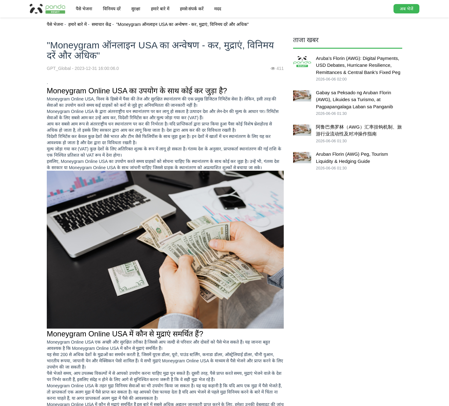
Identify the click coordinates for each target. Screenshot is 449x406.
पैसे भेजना (84, 8)
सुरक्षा (135, 8)
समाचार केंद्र (101, 24)
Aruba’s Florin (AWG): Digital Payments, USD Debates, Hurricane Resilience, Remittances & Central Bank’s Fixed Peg (358, 65)
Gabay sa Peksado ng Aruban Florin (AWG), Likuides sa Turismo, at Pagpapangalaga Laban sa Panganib (354, 99)
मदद (217, 8)
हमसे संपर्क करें (192, 8)
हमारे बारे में (160, 8)
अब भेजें (406, 8)
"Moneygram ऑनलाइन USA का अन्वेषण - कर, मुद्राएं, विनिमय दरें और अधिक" (182, 24)
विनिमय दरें (112, 8)
